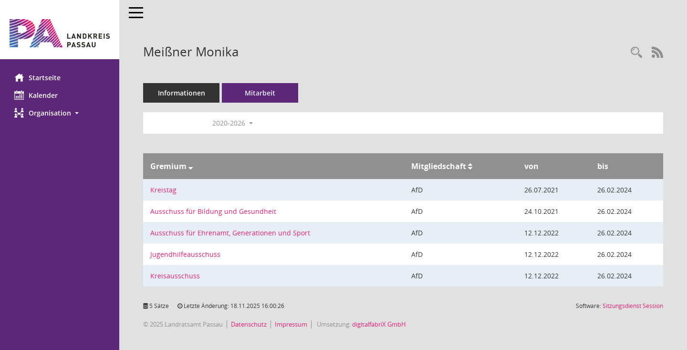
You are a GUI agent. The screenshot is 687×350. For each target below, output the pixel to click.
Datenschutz (249, 324)
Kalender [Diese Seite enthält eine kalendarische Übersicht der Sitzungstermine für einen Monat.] (36, 95)
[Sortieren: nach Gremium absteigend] (190, 166)
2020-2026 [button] (232, 122)
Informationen (181, 92)
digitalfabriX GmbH (379, 324)
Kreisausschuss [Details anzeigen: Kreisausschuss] (175, 275)
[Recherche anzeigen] (636, 53)
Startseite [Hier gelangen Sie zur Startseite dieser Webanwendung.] (37, 77)
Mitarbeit (260, 92)
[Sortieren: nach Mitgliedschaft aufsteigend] (470, 166)
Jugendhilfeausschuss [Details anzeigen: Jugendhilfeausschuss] (185, 254)
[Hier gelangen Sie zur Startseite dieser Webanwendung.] (59, 33)
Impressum (291, 324)
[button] (59, 113)
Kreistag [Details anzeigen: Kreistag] (163, 189)
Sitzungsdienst (633, 306)
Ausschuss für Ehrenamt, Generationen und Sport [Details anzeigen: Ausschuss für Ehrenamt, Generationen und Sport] (230, 232)
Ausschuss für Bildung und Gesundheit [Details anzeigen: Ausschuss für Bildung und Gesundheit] (213, 211)
